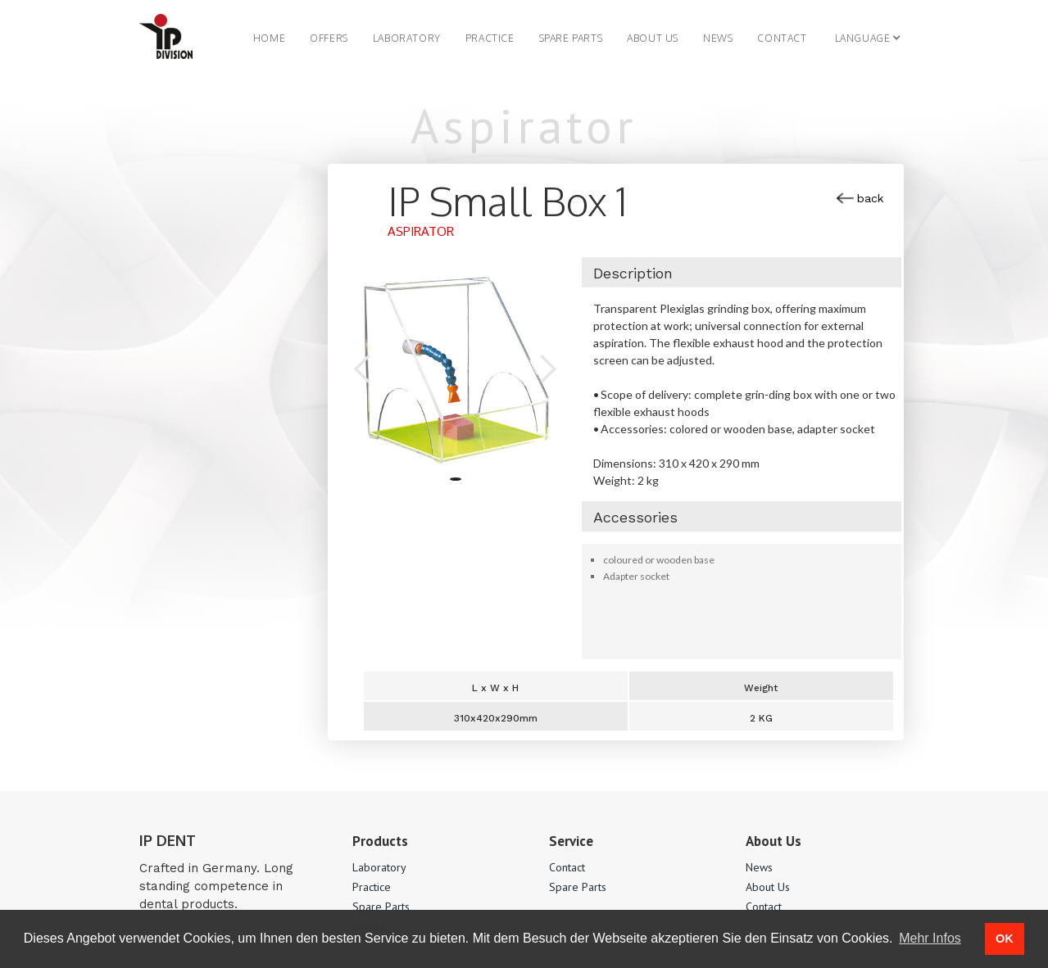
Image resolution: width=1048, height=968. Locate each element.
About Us (768, 887)
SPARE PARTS (571, 38)
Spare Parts (381, 906)
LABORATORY (407, 38)
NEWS (718, 38)
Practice (371, 887)
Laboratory (379, 867)
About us (652, 38)
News (759, 867)
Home (269, 38)
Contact (781, 38)
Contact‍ (567, 867)
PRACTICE (490, 38)
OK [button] (1005, 938)
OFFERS (329, 38)
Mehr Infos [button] (930, 938)
